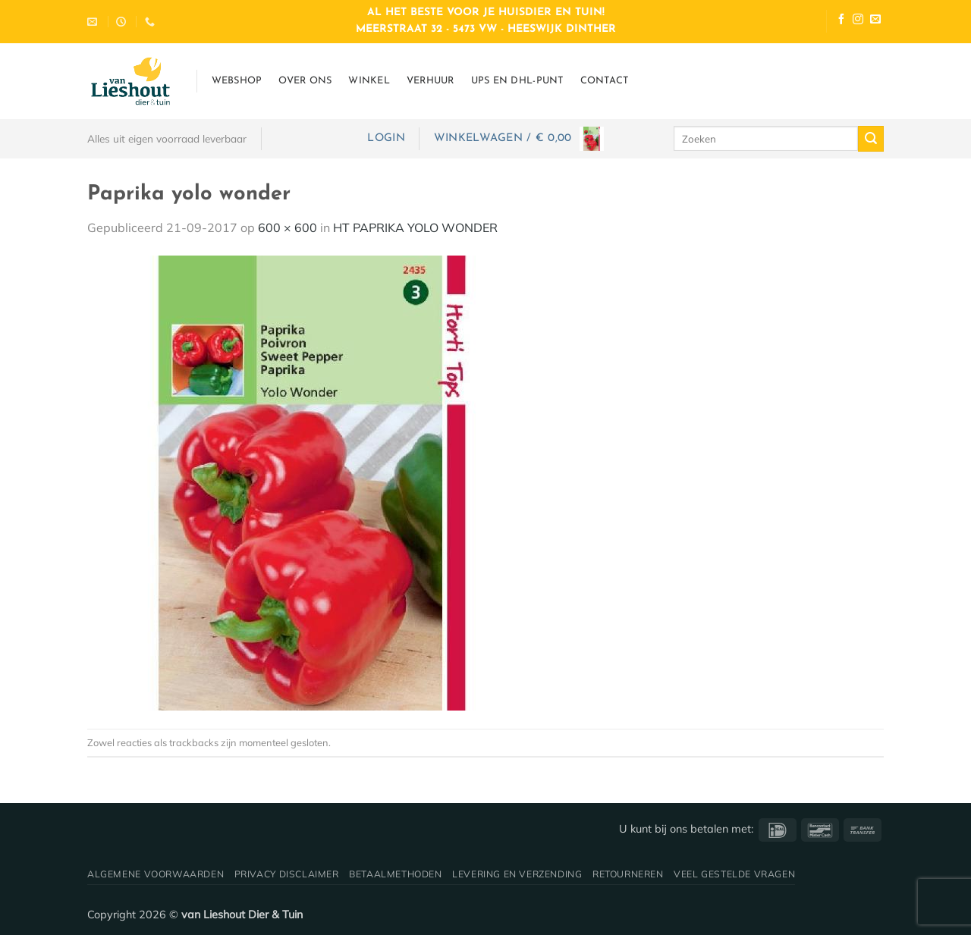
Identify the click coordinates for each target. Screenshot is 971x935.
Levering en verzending (517, 874)
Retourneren (628, 874)
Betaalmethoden (395, 874)
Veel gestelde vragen (734, 874)
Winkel (369, 81)
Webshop (237, 81)
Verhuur (430, 81)
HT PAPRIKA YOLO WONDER (415, 227)
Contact (604, 81)
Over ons (305, 81)
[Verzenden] (871, 139)
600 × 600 (287, 227)
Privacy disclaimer (286, 874)
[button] (385, 138)
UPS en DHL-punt (517, 81)
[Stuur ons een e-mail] (875, 21)
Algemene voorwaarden (155, 874)
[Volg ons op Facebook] (841, 21)
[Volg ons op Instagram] (858, 21)
